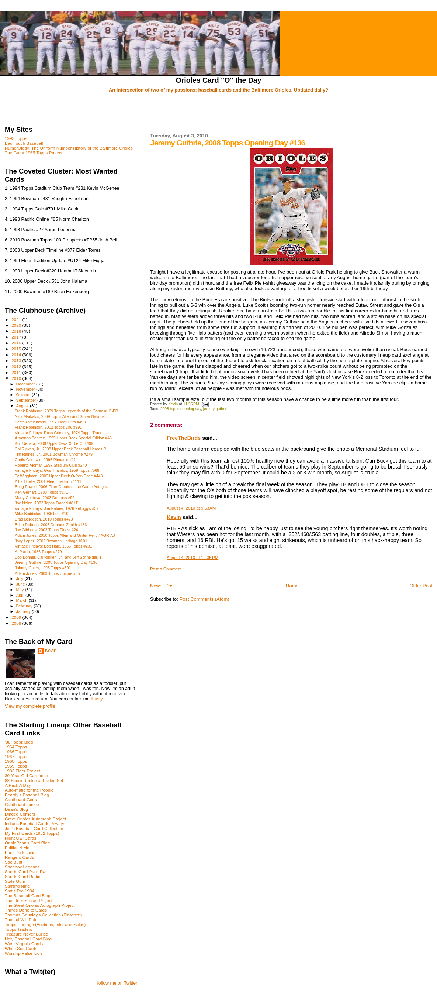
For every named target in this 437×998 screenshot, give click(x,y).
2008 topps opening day (180, 409)
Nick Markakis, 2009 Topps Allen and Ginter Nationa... (61, 416)
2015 (16, 348)
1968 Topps (16, 761)
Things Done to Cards (26, 910)
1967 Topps (16, 756)
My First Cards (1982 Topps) (32, 833)
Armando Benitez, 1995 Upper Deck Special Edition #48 (63, 438)
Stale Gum (15, 881)
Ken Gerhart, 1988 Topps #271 (41, 492)
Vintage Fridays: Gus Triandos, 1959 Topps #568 (57, 470)
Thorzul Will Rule (21, 919)
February (25, 606)
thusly (96, 699)
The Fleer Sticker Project (28, 900)
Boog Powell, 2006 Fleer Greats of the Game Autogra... (62, 486)
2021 (16, 319)
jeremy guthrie (215, 409)
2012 (16, 366)
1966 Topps (16, 751)
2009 (16, 617)
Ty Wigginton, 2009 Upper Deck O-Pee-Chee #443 (59, 476)
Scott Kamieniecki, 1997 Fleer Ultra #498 (50, 422)
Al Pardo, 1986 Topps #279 (38, 551)
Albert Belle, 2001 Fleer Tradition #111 (48, 481)
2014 (16, 354)
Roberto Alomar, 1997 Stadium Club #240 (51, 465)
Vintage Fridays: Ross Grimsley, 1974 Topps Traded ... (62, 433)
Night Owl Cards (20, 838)
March (22, 600)
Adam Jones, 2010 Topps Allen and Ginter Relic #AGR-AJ (65, 535)
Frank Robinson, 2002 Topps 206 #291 (48, 427)
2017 (16, 337)
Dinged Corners (20, 814)
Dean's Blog (16, 809)
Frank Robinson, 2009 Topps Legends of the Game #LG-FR (66, 411)
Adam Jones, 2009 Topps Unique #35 (47, 573)
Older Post (421, 586)
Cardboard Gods (21, 799)
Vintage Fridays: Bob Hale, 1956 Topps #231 (53, 546)
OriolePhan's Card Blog (27, 842)
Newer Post (162, 586)
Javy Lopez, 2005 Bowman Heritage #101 (51, 541)
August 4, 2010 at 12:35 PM (192, 557)
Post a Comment (165, 569)
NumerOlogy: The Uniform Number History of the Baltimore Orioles (69, 147)
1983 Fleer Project (22, 770)
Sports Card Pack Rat (25, 871)
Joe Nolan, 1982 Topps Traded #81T (46, 503)
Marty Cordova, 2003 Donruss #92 (44, 497)
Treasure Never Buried (26, 934)
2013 (16, 360)
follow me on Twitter (117, 983)
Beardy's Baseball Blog (27, 794)
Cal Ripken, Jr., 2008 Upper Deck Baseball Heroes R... (62, 449)
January (24, 611)
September (27, 400)
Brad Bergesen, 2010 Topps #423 (44, 519)
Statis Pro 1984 (19, 890)
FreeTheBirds (184, 438)
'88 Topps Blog (19, 742)
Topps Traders (18, 929)
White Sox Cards (21, 948)
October (24, 394)
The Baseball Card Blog (28, 895)
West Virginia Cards (24, 943)
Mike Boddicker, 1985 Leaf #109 (42, 513)
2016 (16, 342)
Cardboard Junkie (22, 804)
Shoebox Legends (22, 866)
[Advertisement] (218, 106)
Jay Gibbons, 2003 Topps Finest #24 (46, 530)
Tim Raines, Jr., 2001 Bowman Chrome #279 (54, 454)
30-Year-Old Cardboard (27, 775)
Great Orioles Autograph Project (35, 818)
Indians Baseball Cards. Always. (35, 823)
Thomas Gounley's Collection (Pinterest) (43, 914)
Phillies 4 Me (17, 847)
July (20, 578)
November (26, 389)
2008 (16, 623)
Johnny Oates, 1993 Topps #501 (43, 568)
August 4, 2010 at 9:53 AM (191, 508)
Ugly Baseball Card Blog (28, 938)
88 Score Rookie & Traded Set (34, 780)
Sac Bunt (13, 862)
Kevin (174, 517)
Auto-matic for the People (29, 790)
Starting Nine (17, 886)
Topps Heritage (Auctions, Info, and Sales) (45, 924)
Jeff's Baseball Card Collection (34, 828)
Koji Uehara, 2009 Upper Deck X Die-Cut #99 (54, 443)
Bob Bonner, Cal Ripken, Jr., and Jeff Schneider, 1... (60, 557)
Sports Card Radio (22, 876)
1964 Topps (16, 746)
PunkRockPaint (19, 852)
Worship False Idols (24, 953)
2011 (16, 372)
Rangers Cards (19, 857)
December (26, 384)
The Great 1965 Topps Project (33, 152)
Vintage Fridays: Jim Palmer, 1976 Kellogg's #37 (56, 508)
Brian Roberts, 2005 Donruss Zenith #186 (51, 524)
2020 (16, 325)
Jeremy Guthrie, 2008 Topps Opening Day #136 (56, 562)
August (23, 406)
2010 (16, 378)
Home (292, 586)
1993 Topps (16, 138)
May (20, 589)
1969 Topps (16, 766)
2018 (16, 331)
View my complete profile (30, 706)
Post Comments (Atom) (204, 599)
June (21, 584)
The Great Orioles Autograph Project (40, 905)
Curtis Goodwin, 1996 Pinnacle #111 (46, 459)
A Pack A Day (18, 785)
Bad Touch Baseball (24, 143)
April (20, 595)
